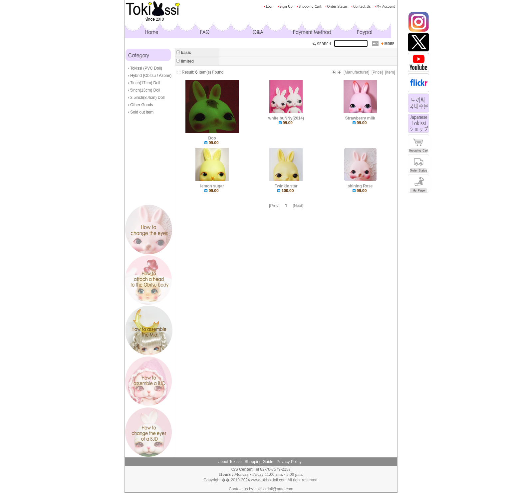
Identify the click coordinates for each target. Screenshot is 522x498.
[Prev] (274, 205)
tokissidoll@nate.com (274, 489)
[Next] (298, 205)
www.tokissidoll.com (269, 480)
